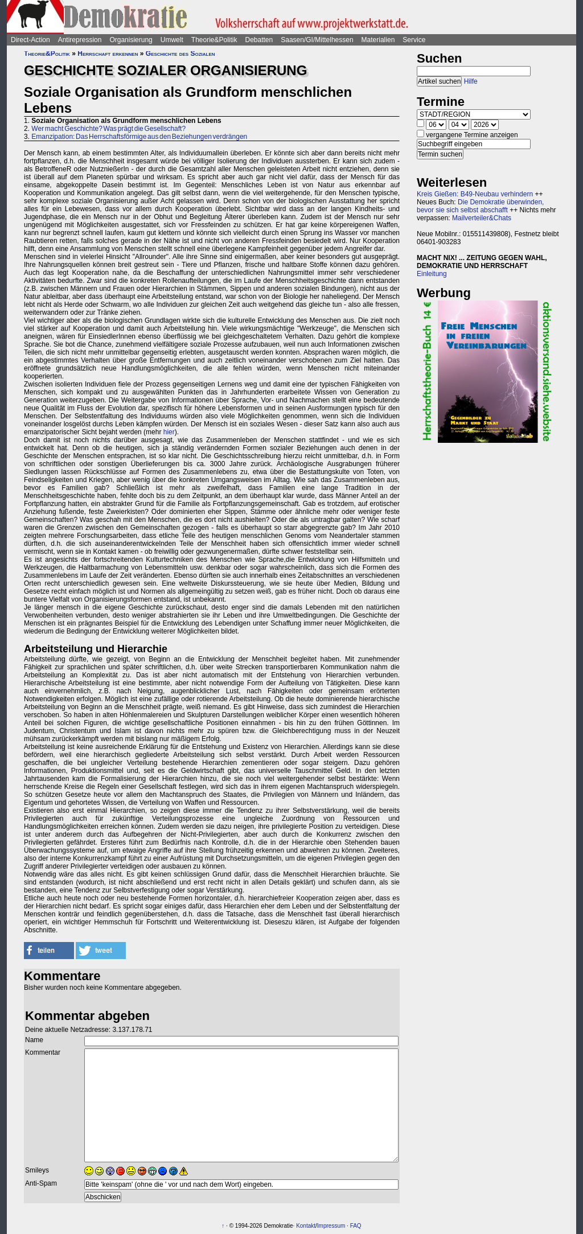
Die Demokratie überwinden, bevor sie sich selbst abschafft (480, 206)
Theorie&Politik (214, 40)
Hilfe (471, 81)
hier (169, 432)
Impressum (331, 1226)
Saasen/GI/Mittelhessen (317, 40)
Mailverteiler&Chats (481, 218)
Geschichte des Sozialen (180, 53)
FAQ (356, 1226)
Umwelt (172, 40)
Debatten (259, 40)
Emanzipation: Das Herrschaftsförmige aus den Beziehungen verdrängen (139, 137)
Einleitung (432, 274)
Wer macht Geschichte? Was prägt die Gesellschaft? (108, 129)
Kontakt (305, 1226)
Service (414, 40)
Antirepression (80, 40)
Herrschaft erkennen (107, 53)
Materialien (378, 40)
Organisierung (130, 40)
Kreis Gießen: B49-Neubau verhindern (475, 194)
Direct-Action (30, 40)
